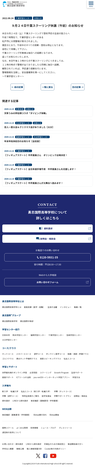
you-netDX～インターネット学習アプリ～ (51, 377)
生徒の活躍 (52, 307)
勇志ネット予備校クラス (26, 358)
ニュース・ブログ (48, 427)
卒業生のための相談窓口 (54, 444)
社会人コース (69, 358)
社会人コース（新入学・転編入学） (36, 391)
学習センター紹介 (11, 329)
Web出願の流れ (40, 414)
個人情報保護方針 (34, 448)
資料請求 (6, 400)
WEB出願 (6, 409)
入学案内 (6, 385)
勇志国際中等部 (26, 321)
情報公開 (20, 448)
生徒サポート (77, 372)
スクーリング (45, 372)
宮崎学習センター (74, 335)
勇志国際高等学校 (9, 321)
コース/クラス (9, 348)
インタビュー (65, 307)
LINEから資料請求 (20, 400)
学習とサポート (9, 366)
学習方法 (76, 377)
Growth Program (61, 372)
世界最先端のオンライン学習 (14, 372)
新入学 (5, 391)
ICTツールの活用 (23, 377)
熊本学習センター (20, 335)
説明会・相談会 (80, 396)
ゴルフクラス (8, 358)
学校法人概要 (8, 448)
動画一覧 (78, 307)
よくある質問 (22, 427)
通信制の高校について (11, 432)
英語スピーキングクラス (50, 358)
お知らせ (38, 18)
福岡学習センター (38, 335)
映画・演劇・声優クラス (78, 353)
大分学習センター (9, 339)
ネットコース (7, 353)
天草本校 (6, 335)
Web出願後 (54, 414)
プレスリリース (65, 427)
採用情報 (34, 427)
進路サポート (8, 377)
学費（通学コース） (10, 396)
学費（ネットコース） (63, 391)
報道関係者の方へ (75, 444)
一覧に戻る (47, 87)
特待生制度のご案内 (30, 396)
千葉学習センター (23, 18)
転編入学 (14, 391)
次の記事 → (77, 87)
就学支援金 (46, 396)
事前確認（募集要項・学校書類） (45, 400)
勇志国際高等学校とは (13, 301)
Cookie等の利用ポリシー (55, 448)
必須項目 (33, 372)
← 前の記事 (17, 87)
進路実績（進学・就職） (34, 307)
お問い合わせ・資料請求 (12, 444)
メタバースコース (23, 353)
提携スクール (8, 427)
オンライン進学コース (55, 353)
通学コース (38, 353)
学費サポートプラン (62, 396)
